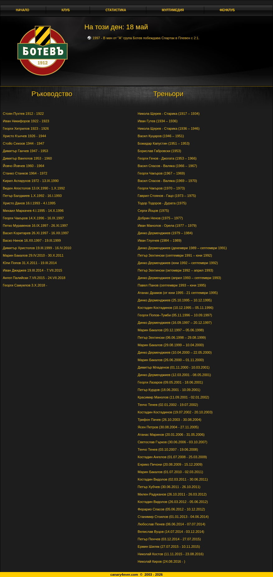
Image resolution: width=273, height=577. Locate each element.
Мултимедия (174, 10)
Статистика (117, 10)
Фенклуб (229, 10)
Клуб (67, 10)
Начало (22, 10)
